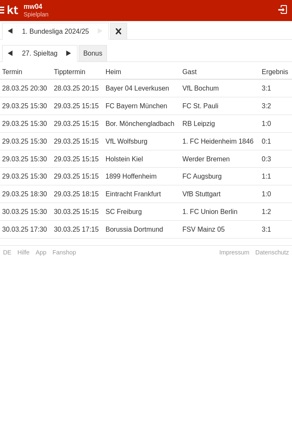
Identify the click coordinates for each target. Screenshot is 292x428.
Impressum (234, 252)
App (41, 252)
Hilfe (24, 252)
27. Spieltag (40, 53)
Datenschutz (272, 252)
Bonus (92, 53)
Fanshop (64, 252)
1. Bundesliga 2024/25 (55, 31)
